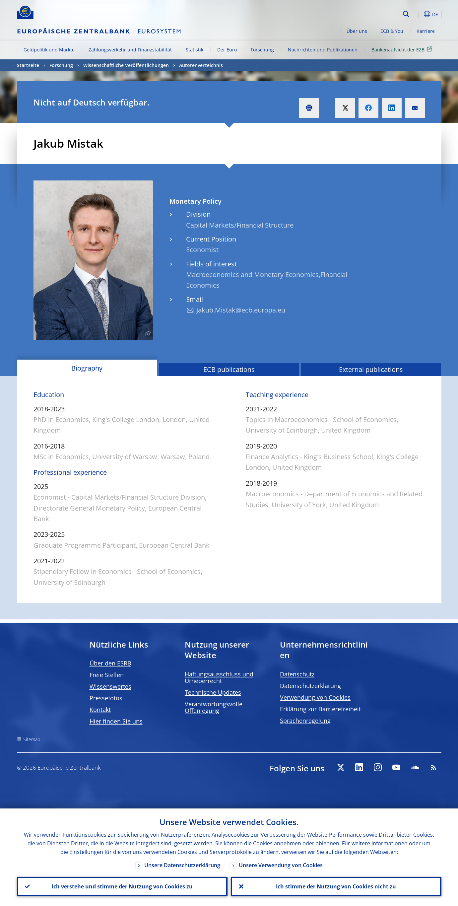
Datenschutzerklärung (310, 686)
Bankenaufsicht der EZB (402, 49)
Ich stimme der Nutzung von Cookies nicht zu (336, 886)
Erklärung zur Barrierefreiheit (320, 709)
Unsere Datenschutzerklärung (182, 865)
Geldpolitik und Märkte (49, 49)
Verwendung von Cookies (315, 697)
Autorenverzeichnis (201, 65)
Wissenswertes (110, 686)
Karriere (426, 31)
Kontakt (100, 710)
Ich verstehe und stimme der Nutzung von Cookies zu (122, 886)
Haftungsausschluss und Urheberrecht (219, 677)
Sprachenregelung (305, 721)
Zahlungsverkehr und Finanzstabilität (130, 49)
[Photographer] (147, 334)
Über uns (357, 31)
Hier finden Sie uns (116, 721)
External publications (371, 369)
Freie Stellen (107, 675)
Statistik (194, 49)
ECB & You (391, 31)
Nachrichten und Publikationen (323, 49)
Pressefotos (106, 698)
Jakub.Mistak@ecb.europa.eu (240, 310)
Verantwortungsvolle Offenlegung (213, 707)
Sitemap (31, 739)
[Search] (367, 13)
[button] (418, 14)
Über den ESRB (110, 663)
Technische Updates (213, 692)
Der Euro (227, 49)
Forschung (262, 49)
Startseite (28, 65)
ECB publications (229, 369)
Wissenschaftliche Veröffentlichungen (126, 65)
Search (406, 14)
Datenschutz (297, 674)
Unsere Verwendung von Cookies (281, 865)
